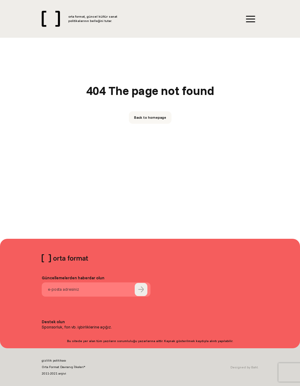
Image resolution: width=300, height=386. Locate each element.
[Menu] (250, 19)
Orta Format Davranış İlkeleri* (63, 367)
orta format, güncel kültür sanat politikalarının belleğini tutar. (92, 19)
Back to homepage (150, 117)
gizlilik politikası (54, 360)
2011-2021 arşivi (54, 373)
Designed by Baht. (244, 367)
